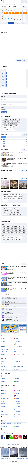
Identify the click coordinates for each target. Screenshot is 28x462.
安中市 (15, 228)
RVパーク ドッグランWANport (8, 125)
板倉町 (8, 232)
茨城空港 (14, 198)
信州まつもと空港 (19, 194)
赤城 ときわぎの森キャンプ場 (15, 119)
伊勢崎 (4, 146)
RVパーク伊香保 (5, 119)
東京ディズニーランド (6, 208)
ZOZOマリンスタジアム (7, 214)
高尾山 (18, 212)
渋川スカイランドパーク (15, 121)
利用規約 (6, 458)
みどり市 (19, 228)
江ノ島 (13, 214)
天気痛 (3, 76)
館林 (4, 143)
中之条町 (8, 237)
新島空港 (20, 196)
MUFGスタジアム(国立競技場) (15, 210)
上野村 (8, 230)
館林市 (24, 226)
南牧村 (20, 230)
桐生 (4, 141)
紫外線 (3, 73)
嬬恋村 (17, 237)
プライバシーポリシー (12, 458)
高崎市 (8, 226)
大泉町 (20, 232)
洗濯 (3, 85)
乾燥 (3, 79)
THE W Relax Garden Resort (8, 127)
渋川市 (4, 228)
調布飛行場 (20, 198)
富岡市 (12, 228)
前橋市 (4, 226)
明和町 (12, 232)
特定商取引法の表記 (20, 458)
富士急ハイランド (12, 212)
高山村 (4, 239)
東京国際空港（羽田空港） (7, 198)
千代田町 (15, 232)
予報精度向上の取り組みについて (13, 444)
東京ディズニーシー (15, 208)
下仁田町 (15, 230)
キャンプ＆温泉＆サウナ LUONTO (8, 129)
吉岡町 (4, 230)
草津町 (21, 237)
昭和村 (20, 239)
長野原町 (12, 237)
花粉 (3, 82)
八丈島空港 (4, 196)
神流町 (12, 230)
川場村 (16, 239)
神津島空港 (15, 196)
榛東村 (24, 228)
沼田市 (4, 237)
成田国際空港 (5, 200)
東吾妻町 (8, 239)
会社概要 (2, 458)
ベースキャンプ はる (6, 121)
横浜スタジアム (5, 212)
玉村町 (4, 232)
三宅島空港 (10, 196)
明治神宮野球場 (5, 210)
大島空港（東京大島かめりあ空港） (9, 194)
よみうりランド (18, 214)
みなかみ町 (4, 241)
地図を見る (4, 112)
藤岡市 (8, 228)
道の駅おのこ (17, 125)
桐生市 (12, 226)
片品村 (12, 239)
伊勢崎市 (15, 226)
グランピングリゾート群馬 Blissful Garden (10, 123)
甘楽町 (24, 230)
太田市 (20, 226)
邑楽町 (24, 232)
